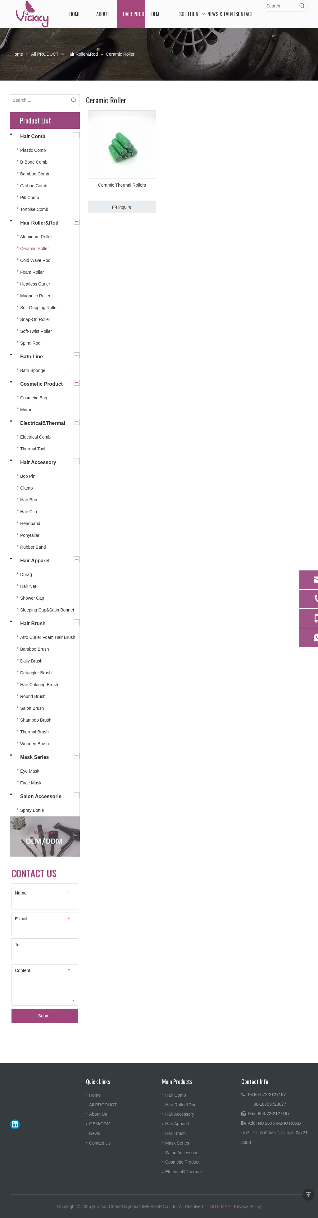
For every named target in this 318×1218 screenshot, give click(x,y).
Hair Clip (28, 511)
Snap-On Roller (35, 319)
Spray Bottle (32, 810)
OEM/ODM (99, 1123)
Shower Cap (32, 598)
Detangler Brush (36, 672)
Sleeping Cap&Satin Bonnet (47, 609)
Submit (45, 1015)
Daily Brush (31, 660)
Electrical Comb (35, 437)
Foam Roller (32, 272)
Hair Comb (32, 136)
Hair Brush (33, 623)
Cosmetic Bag (33, 397)
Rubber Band (33, 547)
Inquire (121, 207)
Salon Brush (32, 708)
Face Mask (30, 782)
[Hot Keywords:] (302, 6)
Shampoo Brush (35, 720)
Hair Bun (28, 499)
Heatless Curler (35, 283)
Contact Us (100, 1143)
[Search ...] (39, 100)
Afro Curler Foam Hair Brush (47, 637)
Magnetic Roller (35, 295)
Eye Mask (29, 771)
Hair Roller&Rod (39, 222)
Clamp (26, 488)
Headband (30, 523)
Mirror (26, 409)
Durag (26, 574)
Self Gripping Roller (39, 307)
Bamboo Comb (34, 173)
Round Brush (33, 696)
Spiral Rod (30, 343)
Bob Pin (27, 476)
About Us (98, 1114)
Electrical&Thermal (42, 423)
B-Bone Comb (34, 162)
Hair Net (28, 586)
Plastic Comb (33, 150)
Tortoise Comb (34, 209)
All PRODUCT (103, 1104)
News (94, 1133)
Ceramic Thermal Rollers (122, 185)
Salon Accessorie (40, 796)
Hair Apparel (35, 560)
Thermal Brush (34, 731)
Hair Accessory (38, 462)
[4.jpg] (45, 836)
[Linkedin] (15, 1124)
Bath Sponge (32, 370)
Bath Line (31, 356)
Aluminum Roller (36, 236)
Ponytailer (29, 535)
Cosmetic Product (41, 384)
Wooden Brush (34, 743)
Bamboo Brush (34, 649)
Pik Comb (29, 197)
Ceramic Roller (34, 248)
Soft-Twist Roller (36, 331)
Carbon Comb (33, 185)
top (308, 1195)
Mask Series (34, 757)
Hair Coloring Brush (39, 684)
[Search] (280, 6)
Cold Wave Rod (35, 260)
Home (95, 1095)
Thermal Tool (32, 448)
